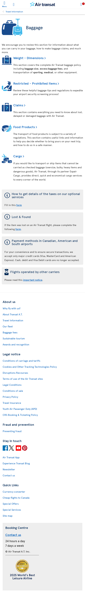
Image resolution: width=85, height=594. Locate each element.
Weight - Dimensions (28, 58)
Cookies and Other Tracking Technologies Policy (30, 366)
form (18, 229)
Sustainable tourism (14, 338)
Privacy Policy (10, 396)
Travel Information (14, 11)
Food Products (24, 127)
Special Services (12, 509)
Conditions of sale (13, 390)
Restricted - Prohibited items (35, 83)
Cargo (17, 156)
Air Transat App (11, 457)
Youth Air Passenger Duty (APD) (20, 409)
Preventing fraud (12, 431)
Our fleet (8, 326)
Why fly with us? (11, 308)
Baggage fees (10, 332)
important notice (32, 280)
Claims (18, 105)
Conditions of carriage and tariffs (21, 360)
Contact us (9, 475)
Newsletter (9, 469)
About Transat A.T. (12, 314)
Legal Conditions (12, 384)
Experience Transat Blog (16, 463)
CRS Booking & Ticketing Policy (20, 415)
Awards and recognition (16, 344)
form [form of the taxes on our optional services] (19, 205)
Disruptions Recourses (15, 372)
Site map (7, 515)
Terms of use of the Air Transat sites (23, 378)
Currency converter (14, 491)
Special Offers (11, 503)
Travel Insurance (12, 402)
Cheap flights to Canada (16, 497)
